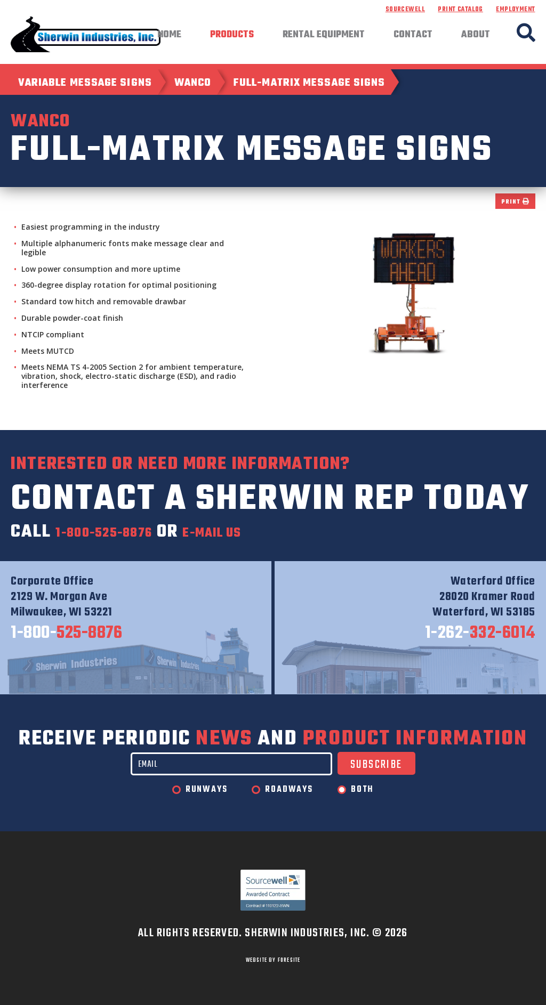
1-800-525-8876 (121, 532)
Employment (515, 9)
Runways (207, 790)
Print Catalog (460, 9)
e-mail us (260, 532)
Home (169, 35)
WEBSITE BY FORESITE (273, 960)
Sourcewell (405, 9)
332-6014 (480, 633)
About (475, 35)
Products (232, 35)
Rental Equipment (324, 35)
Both (362, 790)
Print (515, 202)
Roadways (288, 790)
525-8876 (66, 633)
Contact (413, 35)
